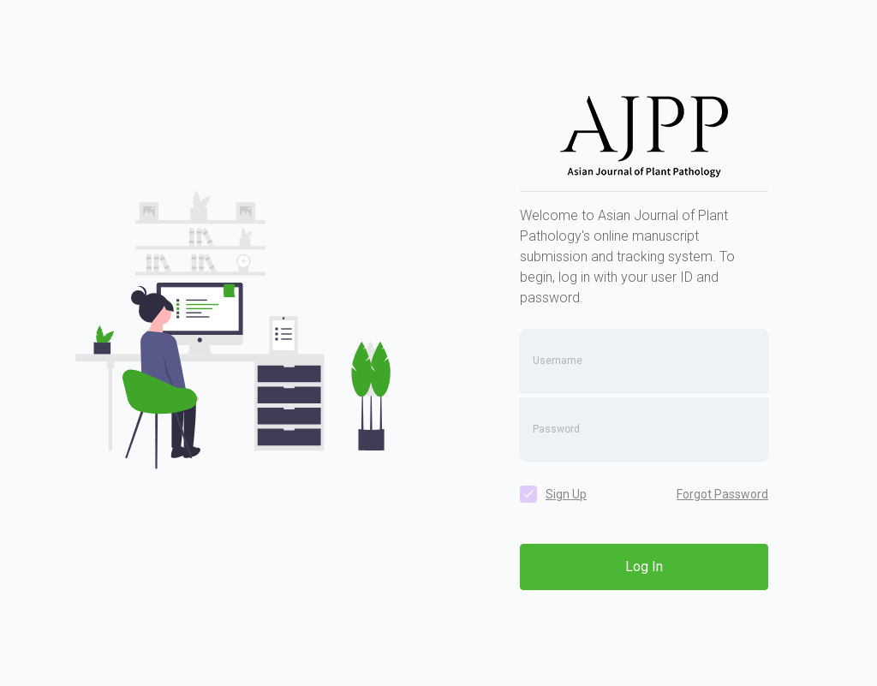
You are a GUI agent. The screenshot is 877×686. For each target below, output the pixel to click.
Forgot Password (722, 494)
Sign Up (566, 494)
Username (557, 361)
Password (556, 429)
